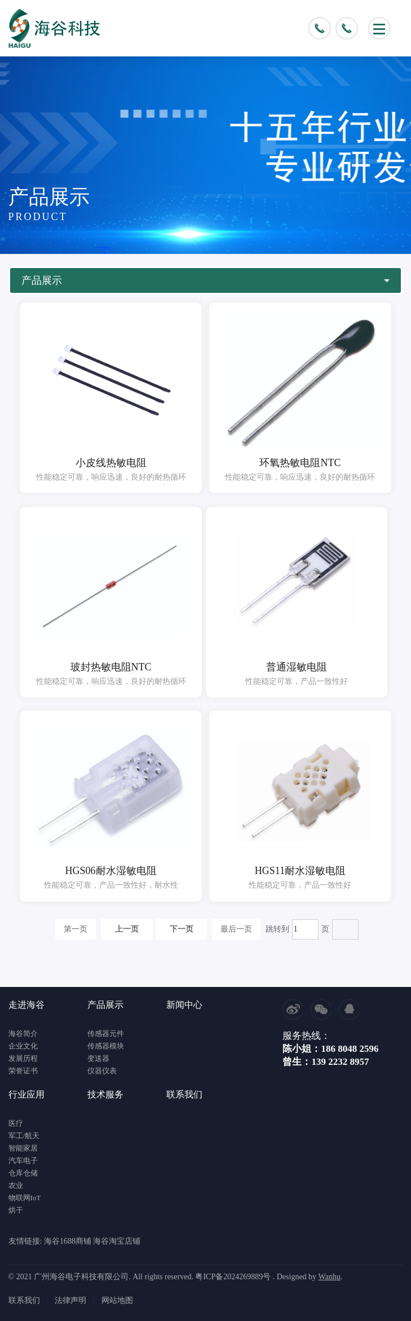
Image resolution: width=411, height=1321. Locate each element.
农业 (15, 1185)
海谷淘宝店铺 (116, 1241)
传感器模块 (105, 1046)
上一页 (127, 929)
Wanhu (330, 1276)
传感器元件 (105, 1033)
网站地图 (117, 1300)
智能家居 (23, 1148)
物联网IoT (24, 1197)
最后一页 (236, 929)
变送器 (98, 1058)
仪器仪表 (102, 1071)
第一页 (75, 929)
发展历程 (23, 1058)
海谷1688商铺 (67, 1241)
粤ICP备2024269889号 (233, 1276)
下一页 (181, 929)
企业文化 (23, 1046)
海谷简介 (23, 1033)
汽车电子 (23, 1160)
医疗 (15, 1123)
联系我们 (24, 1300)
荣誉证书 (23, 1071)
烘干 (15, 1210)
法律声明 (70, 1300)
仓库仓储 (23, 1173)
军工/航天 (24, 1135)
